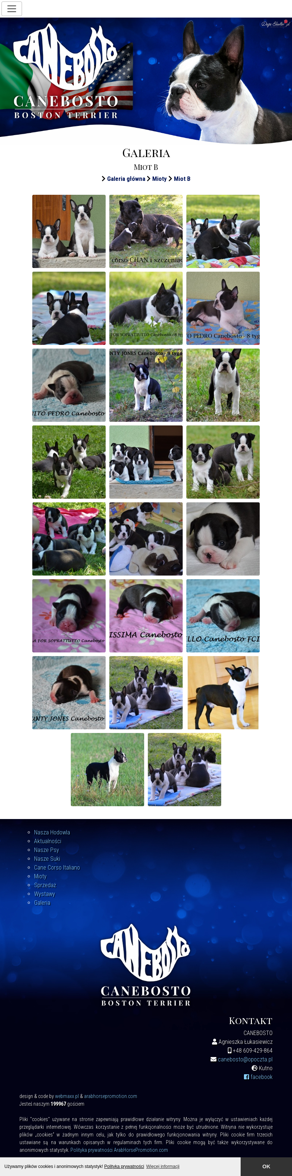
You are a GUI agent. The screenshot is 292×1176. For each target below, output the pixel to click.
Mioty (159, 178)
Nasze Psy (46, 849)
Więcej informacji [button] (163, 1166)
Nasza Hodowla (52, 832)
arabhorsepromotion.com (110, 1096)
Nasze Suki (47, 858)
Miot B (182, 178)
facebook (258, 1076)
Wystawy (44, 893)
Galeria (42, 902)
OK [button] (266, 1166)
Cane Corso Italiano (57, 867)
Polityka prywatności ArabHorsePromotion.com (119, 1150)
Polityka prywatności (124, 1166)
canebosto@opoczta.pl (245, 1059)
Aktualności (47, 841)
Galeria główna (126, 178)
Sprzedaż (45, 885)
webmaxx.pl (67, 1096)
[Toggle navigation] (11, 8)
